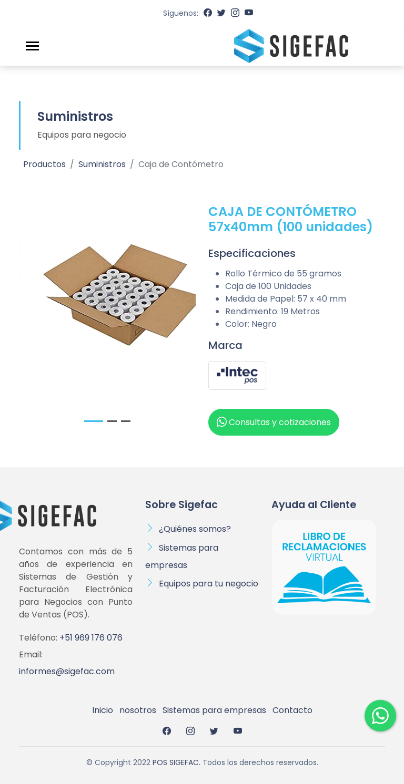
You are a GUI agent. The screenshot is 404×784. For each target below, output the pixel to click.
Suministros (102, 164)
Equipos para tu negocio (208, 583)
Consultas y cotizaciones (274, 422)
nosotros (137, 710)
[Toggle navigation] (32, 46)
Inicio (102, 710)
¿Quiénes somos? (195, 529)
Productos (44, 164)
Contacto (292, 710)
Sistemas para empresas (214, 710)
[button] (93, 421)
